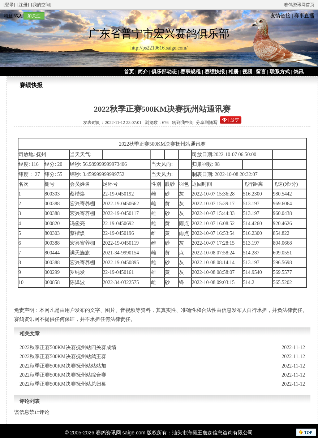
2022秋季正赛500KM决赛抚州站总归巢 (63, 384)
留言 (261, 71)
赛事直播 (304, 15)
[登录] (9, 4)
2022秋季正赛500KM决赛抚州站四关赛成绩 (68, 347)
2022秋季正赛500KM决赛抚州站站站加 (63, 366)
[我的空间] (41, 4)
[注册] (23, 4)
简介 (143, 71)
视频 (247, 71)
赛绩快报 (215, 71)
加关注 (33, 15)
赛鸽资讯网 (108, 432)
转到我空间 (183, 122)
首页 (129, 71)
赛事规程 (190, 71)
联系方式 (280, 71)
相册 (233, 71)
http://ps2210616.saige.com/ (159, 48)
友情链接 (280, 15)
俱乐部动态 (164, 71)
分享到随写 (207, 122)
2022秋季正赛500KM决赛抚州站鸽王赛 (63, 356)
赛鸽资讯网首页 (299, 4)
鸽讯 (298, 71)
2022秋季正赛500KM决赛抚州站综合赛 (63, 375)
